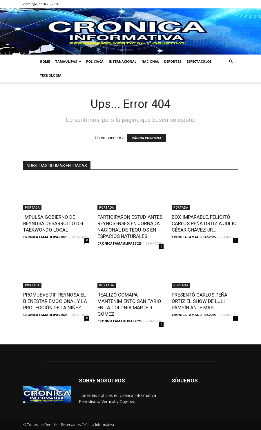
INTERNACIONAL (122, 61)
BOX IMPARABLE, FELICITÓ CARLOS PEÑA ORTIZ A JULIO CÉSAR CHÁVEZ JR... (204, 223)
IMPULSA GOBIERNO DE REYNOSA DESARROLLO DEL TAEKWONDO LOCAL (54, 223)
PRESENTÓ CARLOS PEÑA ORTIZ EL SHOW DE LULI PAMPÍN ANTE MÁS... (199, 301)
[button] (231, 61)
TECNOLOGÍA (50, 75)
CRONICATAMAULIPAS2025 (45, 237)
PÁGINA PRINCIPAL (147, 138)
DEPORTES (172, 61)
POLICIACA (95, 61)
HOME (45, 61)
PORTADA (32, 207)
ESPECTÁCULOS (199, 61)
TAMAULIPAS (68, 61)
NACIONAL (150, 61)
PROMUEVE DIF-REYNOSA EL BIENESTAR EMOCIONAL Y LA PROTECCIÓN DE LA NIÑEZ (55, 301)
